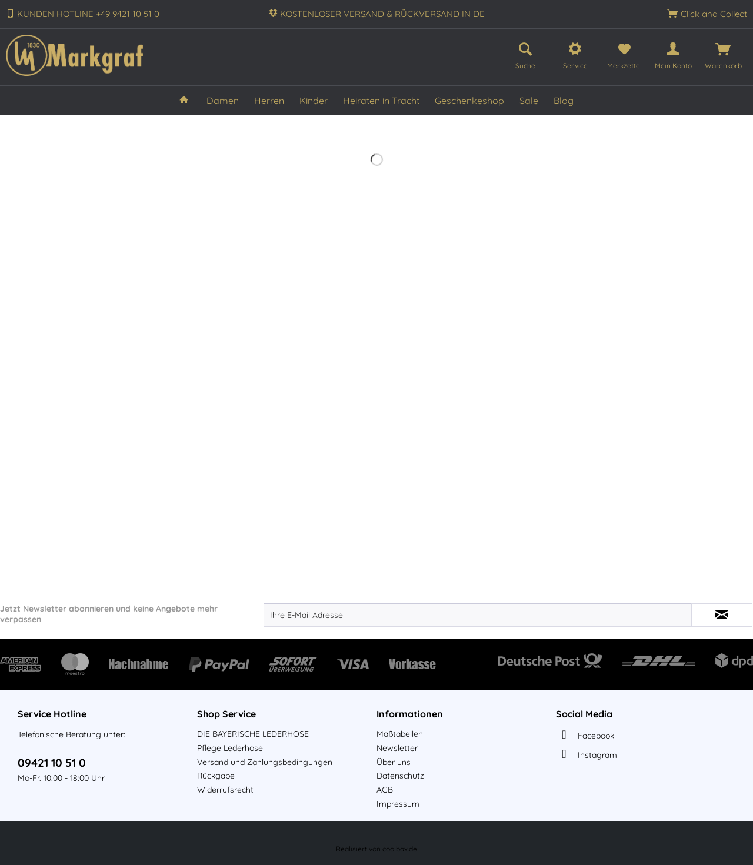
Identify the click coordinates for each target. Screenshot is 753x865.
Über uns (393, 762)
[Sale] (529, 100)
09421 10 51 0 (52, 763)
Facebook (596, 735)
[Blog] (563, 100)
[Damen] (222, 100)
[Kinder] (313, 100)
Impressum (397, 804)
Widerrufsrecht (225, 789)
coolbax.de (399, 848)
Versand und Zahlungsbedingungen (264, 762)
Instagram (597, 755)
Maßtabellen (399, 734)
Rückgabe (216, 775)
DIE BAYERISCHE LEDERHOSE (253, 734)
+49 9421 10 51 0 (127, 13)
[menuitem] (525, 54)
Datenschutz (400, 775)
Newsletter (397, 748)
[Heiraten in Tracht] (381, 100)
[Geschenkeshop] (469, 100)
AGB (384, 789)
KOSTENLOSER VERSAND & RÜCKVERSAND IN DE (382, 13)
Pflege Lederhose (230, 748)
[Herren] (269, 100)
